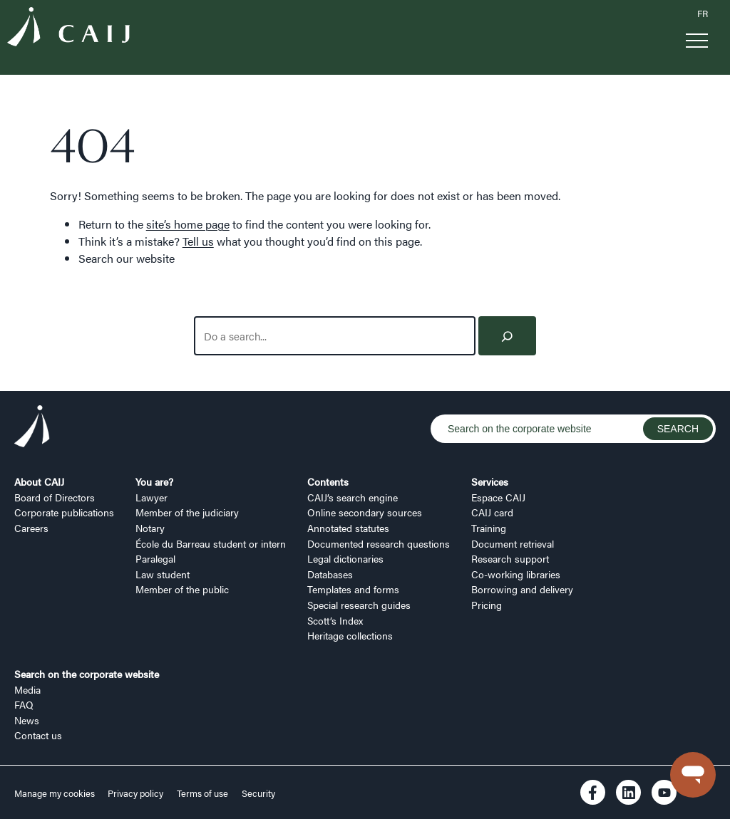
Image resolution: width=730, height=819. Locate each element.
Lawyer (151, 497)
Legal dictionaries (345, 558)
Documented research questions (378, 543)
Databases (330, 574)
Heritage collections (350, 635)
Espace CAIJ (498, 497)
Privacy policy (135, 793)
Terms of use (202, 793)
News (26, 720)
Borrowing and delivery (522, 589)
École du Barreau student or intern (210, 543)
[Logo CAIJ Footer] (32, 428)
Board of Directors (54, 497)
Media (27, 689)
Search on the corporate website (86, 674)
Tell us (198, 241)
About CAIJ (39, 481)
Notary (150, 528)
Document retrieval (512, 543)
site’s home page (188, 224)
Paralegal (155, 558)
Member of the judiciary (187, 512)
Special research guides (359, 605)
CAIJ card (492, 512)
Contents (328, 481)
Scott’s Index (335, 620)
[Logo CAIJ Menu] (68, 29)
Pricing (486, 605)
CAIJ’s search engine (352, 497)
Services (489, 481)
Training (488, 528)
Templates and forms (353, 589)
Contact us (38, 735)
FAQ (24, 704)
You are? (154, 481)
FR (702, 13)
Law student (162, 574)
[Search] (507, 335)
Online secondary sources (364, 512)
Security (258, 793)
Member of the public (182, 589)
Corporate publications (64, 512)
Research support (510, 558)
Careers (31, 528)
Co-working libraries (515, 574)
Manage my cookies (55, 793)
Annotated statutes (348, 528)
